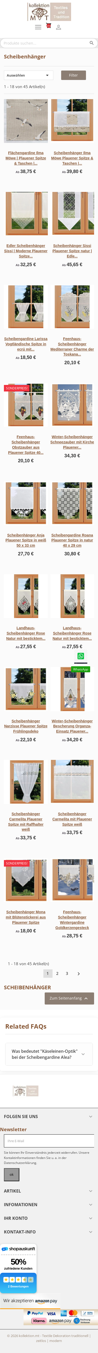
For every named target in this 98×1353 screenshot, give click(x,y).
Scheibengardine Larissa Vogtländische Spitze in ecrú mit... (26, 344)
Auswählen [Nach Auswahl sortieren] (28, 75)
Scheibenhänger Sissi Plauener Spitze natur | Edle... (72, 251)
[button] (49, 1054)
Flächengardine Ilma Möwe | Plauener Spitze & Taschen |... (25, 158)
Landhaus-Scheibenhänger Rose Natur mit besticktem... (25, 633)
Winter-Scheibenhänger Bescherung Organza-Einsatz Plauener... (72, 726)
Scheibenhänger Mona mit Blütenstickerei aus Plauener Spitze (26, 917)
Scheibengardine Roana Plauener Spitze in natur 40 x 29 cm (72, 540)
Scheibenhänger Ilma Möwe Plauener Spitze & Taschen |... (72, 158)
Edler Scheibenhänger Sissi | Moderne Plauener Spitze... (26, 251)
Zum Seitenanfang (69, 998)
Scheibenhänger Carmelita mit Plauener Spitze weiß (72, 819)
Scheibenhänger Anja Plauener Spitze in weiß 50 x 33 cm (25, 540)
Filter (73, 75)
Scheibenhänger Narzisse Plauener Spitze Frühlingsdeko (26, 726)
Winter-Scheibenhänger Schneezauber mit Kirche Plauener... (72, 442)
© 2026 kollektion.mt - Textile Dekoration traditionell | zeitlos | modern (49, 1338)
